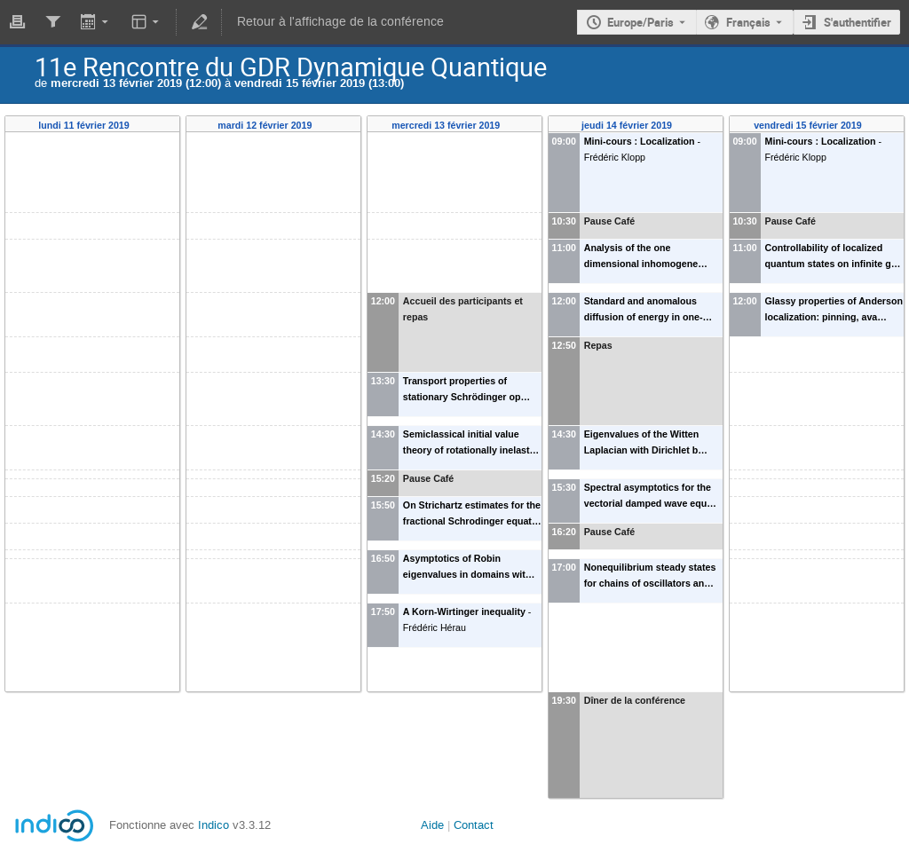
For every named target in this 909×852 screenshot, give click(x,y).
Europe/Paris (640, 22)
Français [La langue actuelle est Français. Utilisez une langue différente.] (748, 22)
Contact (474, 824)
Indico (213, 824)
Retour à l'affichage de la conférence (340, 21)
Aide (432, 824)
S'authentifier (857, 22)
